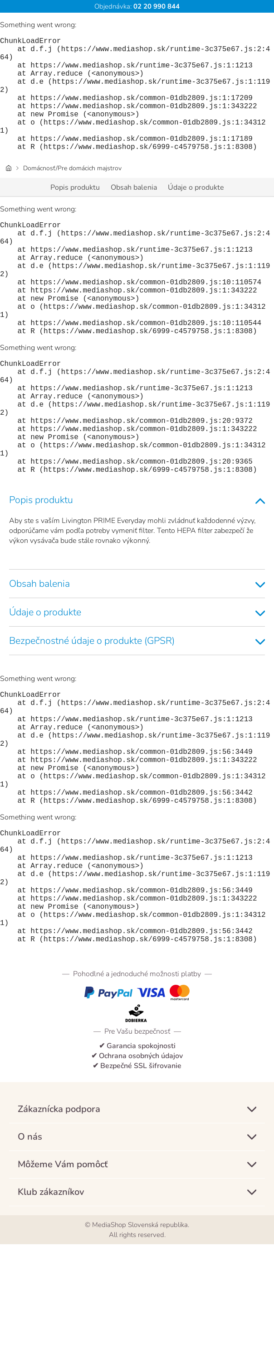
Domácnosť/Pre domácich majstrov (72, 193)
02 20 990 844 (156, 6)
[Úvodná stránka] (8, 193)
